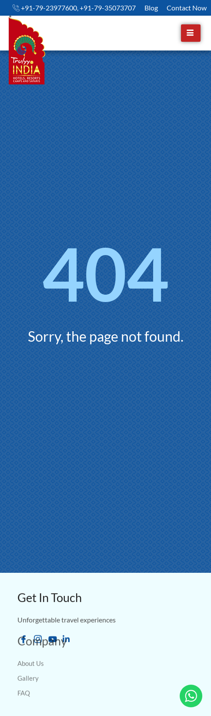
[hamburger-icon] (191, 33)
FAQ (23, 678)
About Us (30, 648)
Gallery (28, 663)
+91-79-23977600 (49, 7)
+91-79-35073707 (108, 7)
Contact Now (187, 7)
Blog (151, 7)
